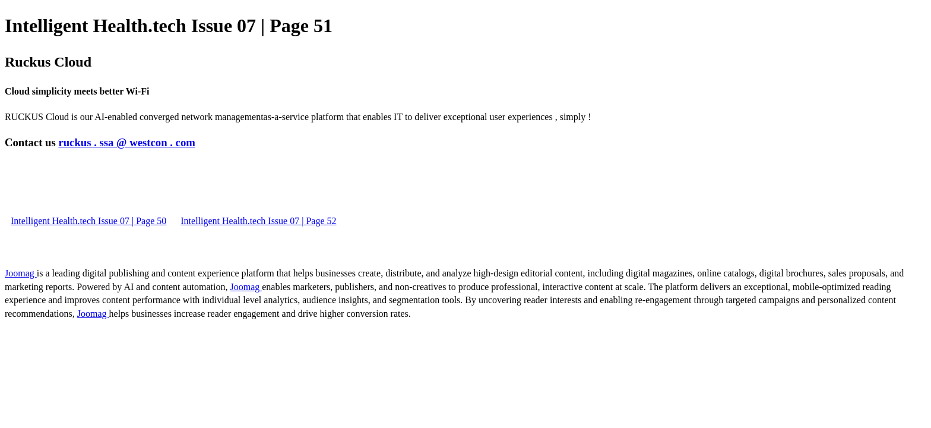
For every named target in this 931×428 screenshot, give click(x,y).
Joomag (21, 273)
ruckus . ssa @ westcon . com (126, 142)
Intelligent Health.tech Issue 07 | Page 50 (88, 221)
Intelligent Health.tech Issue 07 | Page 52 (258, 221)
